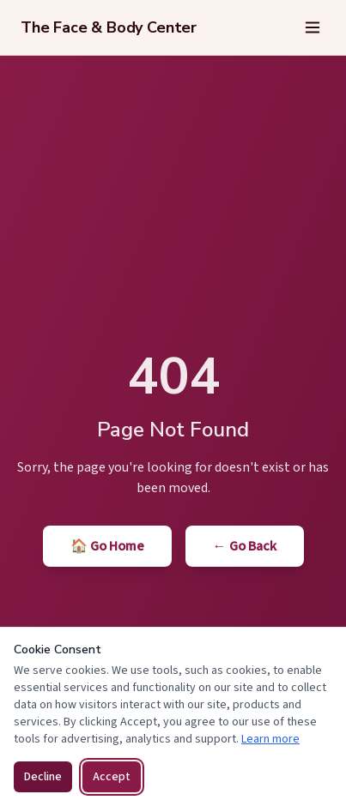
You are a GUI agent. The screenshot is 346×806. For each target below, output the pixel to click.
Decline (43, 776)
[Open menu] (312, 27)
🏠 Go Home (107, 546)
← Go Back (244, 546)
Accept (112, 776)
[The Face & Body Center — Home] (109, 27)
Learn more (270, 739)
